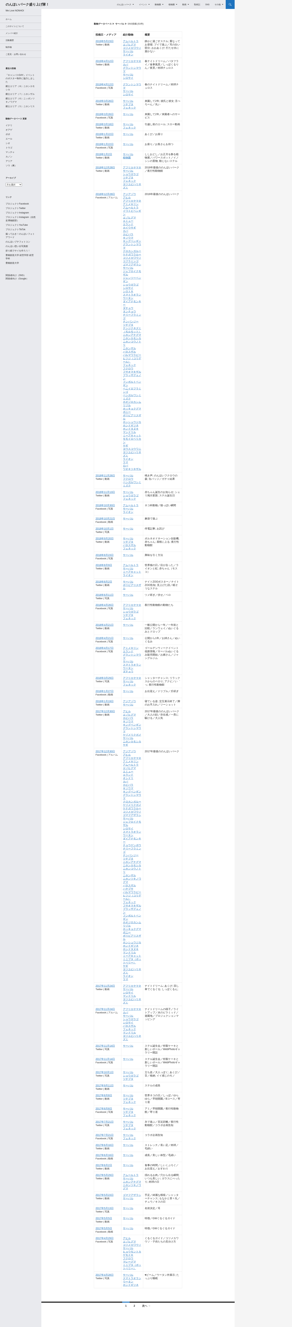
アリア (9, 161)
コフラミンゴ (131, 261)
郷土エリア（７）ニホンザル (20, 94)
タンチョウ (129, 311)
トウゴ (9, 147)
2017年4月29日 (105, 1238)
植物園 (172, 4)
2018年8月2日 (104, 581)
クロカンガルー (132, 251)
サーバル (119, 24)
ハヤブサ (128, 888)
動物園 (158, 4)
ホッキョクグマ (132, 408)
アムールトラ (131, 41)
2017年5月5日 (104, 1218)
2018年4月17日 (105, 647)
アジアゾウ (129, 194)
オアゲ (9, 130)
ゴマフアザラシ (132, 264)
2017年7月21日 (105, 1121)
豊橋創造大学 (12, 263)
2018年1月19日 (105, 701)
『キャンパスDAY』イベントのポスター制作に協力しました (20, 78)
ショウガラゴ (131, 174)
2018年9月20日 (105, 538)
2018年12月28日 (105, 167)
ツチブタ (128, 104)
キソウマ (128, 237)
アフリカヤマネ (132, 61)
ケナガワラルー (132, 254)
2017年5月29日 (105, 1175)
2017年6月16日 (105, 1145)
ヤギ (125, 445)
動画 (184, 4)
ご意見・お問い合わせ (16, 54)
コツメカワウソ (132, 47)
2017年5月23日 (105, 1194)
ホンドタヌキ (131, 428)
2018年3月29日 (105, 677)
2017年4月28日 (105, 1274)
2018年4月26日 (105, 604)
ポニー (127, 411)
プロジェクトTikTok (15, 229)
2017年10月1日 (105, 1072)
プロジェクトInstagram (17, 212)
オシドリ (128, 778)
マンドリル (129, 432)
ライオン (128, 54)
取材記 (197, 4)
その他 (218, 4)
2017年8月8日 (104, 1095)
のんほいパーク (124, 4)
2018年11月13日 (105, 492)
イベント (143, 4)
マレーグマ (129, 1261)
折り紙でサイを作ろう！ (18, 250)
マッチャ (10, 152)
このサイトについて (15, 26)
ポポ (8, 134)
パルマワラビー (132, 354)
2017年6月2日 (104, 1165)
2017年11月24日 (105, 985)
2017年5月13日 (105, 1208)
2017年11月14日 (105, 1045)
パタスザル (129, 351)
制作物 (9, 47)
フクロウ (128, 368)
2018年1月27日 (105, 691)
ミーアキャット (132, 435)
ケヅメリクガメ (132, 734)
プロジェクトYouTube (17, 225)
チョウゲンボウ (132, 845)
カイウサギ (129, 227)
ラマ (125, 462)
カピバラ (128, 234)
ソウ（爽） (11, 165)
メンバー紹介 (12, 33)
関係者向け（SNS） (16, 275)
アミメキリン (131, 204)
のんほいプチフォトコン (18, 241)
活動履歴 (10, 40)
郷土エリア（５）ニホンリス (20, 106)
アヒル (127, 197)
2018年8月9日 (104, 565)
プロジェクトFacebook (17, 203)
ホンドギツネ (131, 425)
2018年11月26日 (105, 475)
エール (9, 138)
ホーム (9, 19)
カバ (125, 64)
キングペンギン (132, 241)
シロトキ (128, 291)
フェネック (129, 107)
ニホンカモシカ (132, 338)
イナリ (9, 125)
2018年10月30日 (105, 505)
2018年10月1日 (105, 528)
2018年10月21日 (105, 518)
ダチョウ (128, 308)
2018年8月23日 (105, 555)
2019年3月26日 (105, 100)
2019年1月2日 (104, 154)
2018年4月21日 (105, 624)
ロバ (125, 465)
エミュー (128, 220)
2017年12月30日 (105, 711)
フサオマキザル (132, 371)
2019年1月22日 (105, 134)
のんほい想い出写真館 (17, 246)
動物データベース (103, 24)
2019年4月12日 (105, 61)
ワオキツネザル (132, 468)
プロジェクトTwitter (16, 208)
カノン (9, 156)
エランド (128, 224)
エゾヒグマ (129, 44)
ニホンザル (129, 348)
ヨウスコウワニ (132, 448)
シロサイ (128, 77)
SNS (207, 4)
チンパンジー (131, 321)
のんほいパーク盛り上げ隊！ (27, 4)
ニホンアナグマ (132, 334)
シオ (8, 143)
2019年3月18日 (105, 124)
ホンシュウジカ (132, 422)
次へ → (146, 1305)
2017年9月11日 (105, 1085)
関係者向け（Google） (17, 278)
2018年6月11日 (105, 594)
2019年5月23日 (105, 41)
